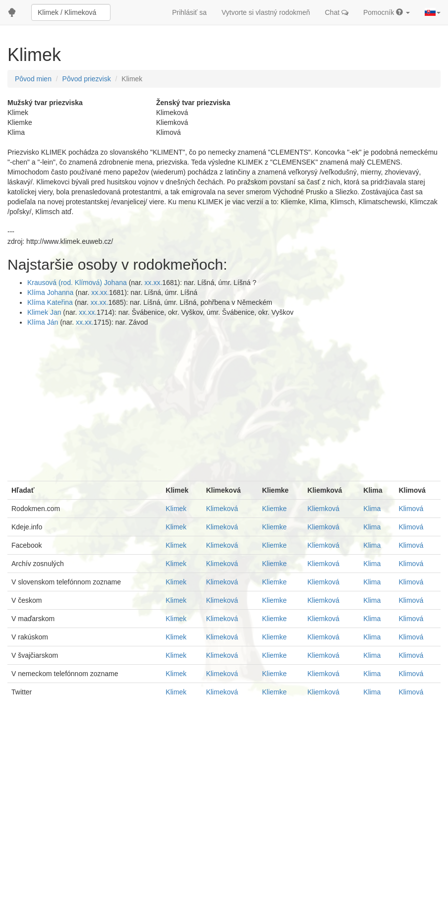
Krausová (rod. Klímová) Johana (78, 283)
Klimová (410, 509)
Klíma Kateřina (51, 302)
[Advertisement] (224, 401)
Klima (372, 509)
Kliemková (323, 509)
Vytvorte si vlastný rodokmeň (266, 12)
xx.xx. (154, 283)
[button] (432, 12)
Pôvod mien (33, 79)
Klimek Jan (45, 312)
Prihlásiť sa (189, 12)
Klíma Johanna (51, 292)
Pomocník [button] (386, 12)
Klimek (176, 509)
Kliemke (274, 509)
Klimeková (222, 509)
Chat (336, 12)
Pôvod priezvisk (86, 79)
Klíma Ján (43, 322)
